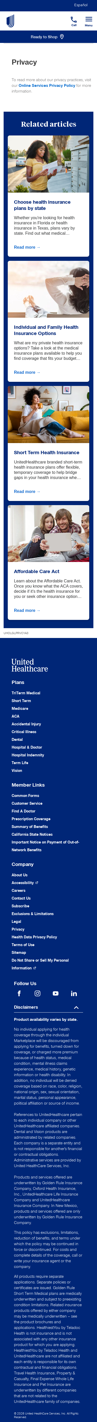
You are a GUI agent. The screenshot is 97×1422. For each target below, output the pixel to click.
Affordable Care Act (36, 571)
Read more (28, 247)
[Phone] (70, 17)
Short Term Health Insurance (46, 452)
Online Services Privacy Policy (47, 85)
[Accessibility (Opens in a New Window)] (25, 883)
